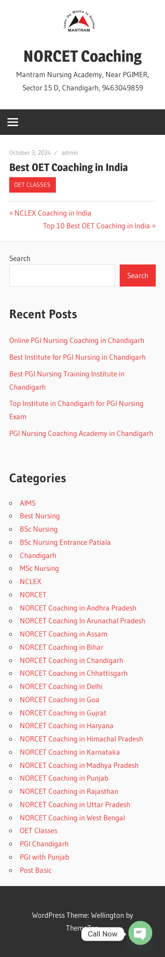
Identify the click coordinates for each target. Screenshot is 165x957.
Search (19, 258)
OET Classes (32, 185)
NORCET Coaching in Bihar (61, 647)
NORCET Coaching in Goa (59, 699)
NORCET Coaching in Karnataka (70, 751)
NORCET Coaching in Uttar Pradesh (75, 804)
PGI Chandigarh (44, 843)
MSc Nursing (39, 568)
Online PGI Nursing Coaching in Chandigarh (76, 340)
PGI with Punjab (44, 856)
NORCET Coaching (82, 56)
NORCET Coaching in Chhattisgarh (74, 673)
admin (70, 152)
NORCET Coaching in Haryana (67, 725)
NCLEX (30, 581)
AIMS (28, 502)
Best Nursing (40, 515)
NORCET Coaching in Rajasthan (69, 791)
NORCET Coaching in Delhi (61, 686)
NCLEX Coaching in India (53, 212)
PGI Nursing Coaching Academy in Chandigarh (81, 433)
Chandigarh (38, 555)
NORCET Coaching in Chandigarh (71, 660)
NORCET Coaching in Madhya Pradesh (79, 765)
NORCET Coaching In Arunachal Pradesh (82, 620)
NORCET (33, 594)
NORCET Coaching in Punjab (64, 777)
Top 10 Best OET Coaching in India (96, 225)
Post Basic (35, 870)
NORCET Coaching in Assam (63, 633)
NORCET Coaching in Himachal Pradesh (81, 738)
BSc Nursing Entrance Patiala (65, 542)
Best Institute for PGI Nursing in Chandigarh (77, 356)
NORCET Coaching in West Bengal (72, 817)
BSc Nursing (39, 528)
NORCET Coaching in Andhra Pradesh (78, 607)
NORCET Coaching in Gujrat (63, 712)
